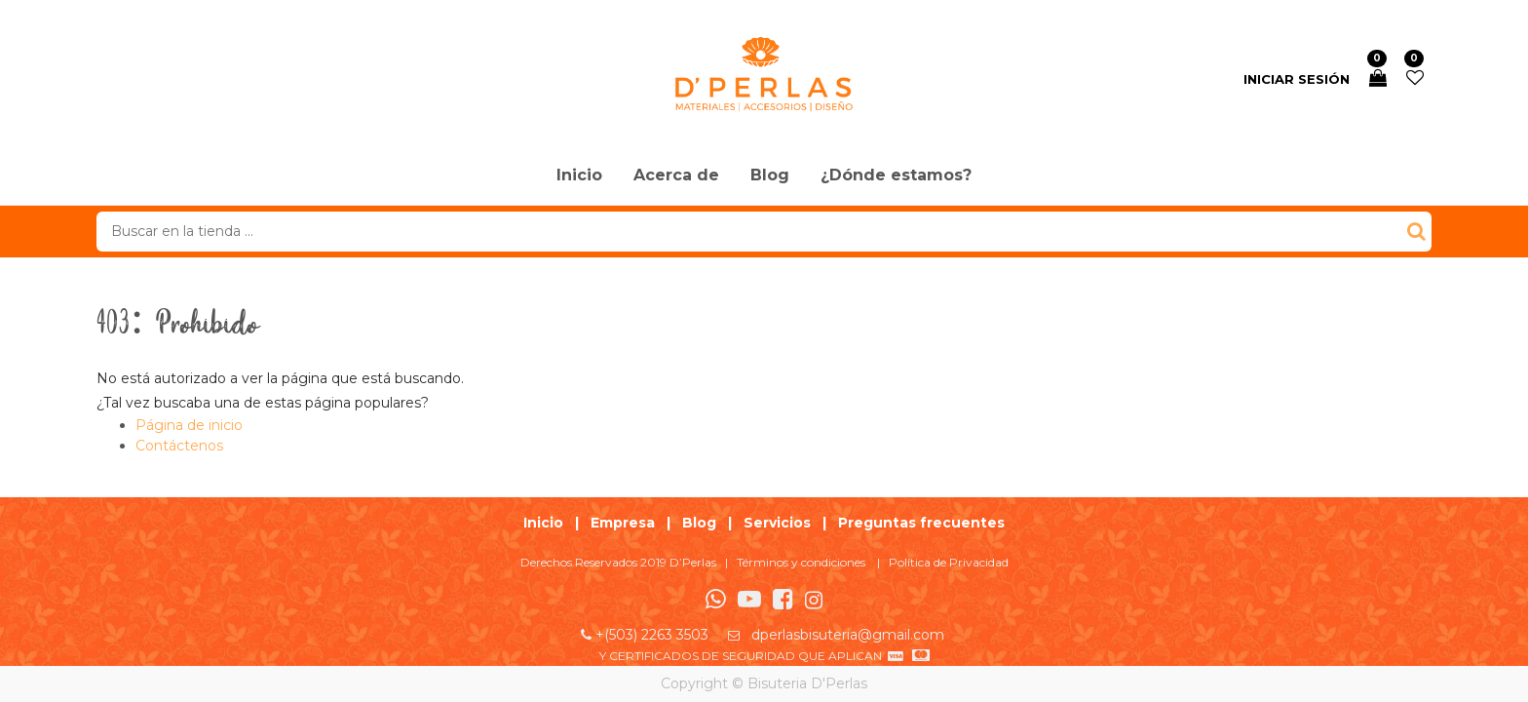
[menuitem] (579, 176)
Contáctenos (179, 445)
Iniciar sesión (1296, 79)
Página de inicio (189, 425)
